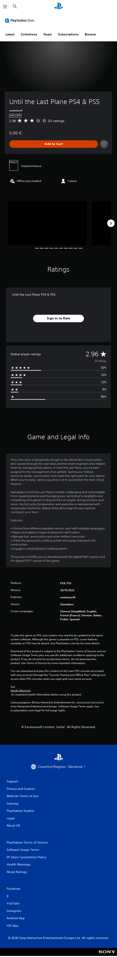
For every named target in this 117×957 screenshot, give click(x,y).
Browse (90, 34)
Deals (48, 34)
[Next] (111, 223)
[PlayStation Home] (58, 6)
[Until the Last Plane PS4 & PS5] (47, 223)
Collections (29, 34)
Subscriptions (68, 34)
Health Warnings (21, 690)
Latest (10, 34)
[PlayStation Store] (20, 20)
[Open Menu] (5, 6)
